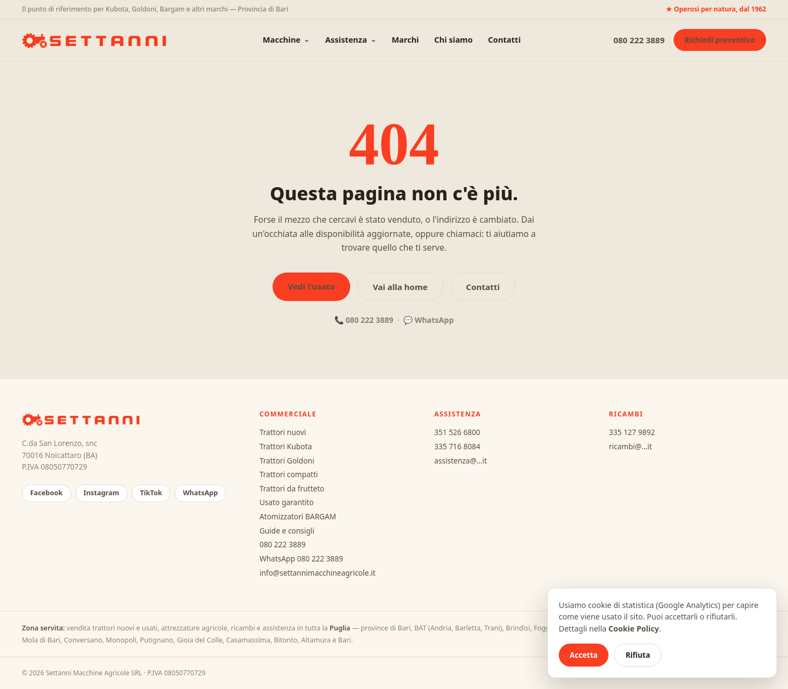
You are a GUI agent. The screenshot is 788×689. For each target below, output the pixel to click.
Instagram (101, 492)
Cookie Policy (634, 628)
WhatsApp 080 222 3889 (301, 559)
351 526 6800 (457, 432)
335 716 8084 (457, 446)
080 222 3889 (639, 39)
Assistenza (350, 39)
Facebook (46, 492)
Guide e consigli (286, 531)
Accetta (584, 655)
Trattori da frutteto (292, 489)
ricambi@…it (630, 446)
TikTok (151, 492)
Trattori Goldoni (286, 461)
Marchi (405, 39)
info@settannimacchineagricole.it (317, 573)
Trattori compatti (288, 474)
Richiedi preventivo (720, 40)
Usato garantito (286, 502)
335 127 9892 (632, 432)
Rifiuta (637, 655)
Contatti (504, 39)
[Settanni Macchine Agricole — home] (96, 40)
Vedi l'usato (311, 286)
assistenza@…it (460, 461)
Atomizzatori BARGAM (297, 517)
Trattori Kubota (285, 446)
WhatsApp (434, 320)
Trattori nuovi (282, 432)
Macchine (286, 39)
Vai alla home (400, 286)
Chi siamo (453, 39)
